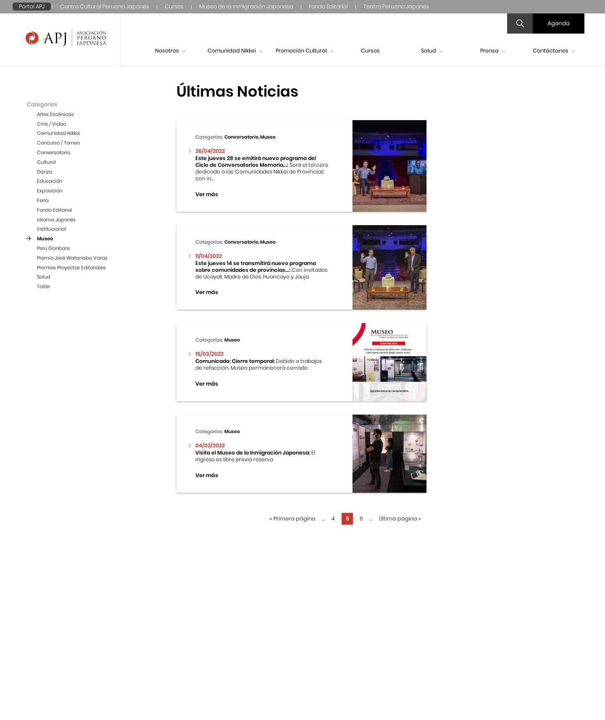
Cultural (46, 162)
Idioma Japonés (56, 219)
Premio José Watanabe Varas (72, 258)
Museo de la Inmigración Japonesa (246, 7)
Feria (43, 200)
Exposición (49, 190)
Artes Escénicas (55, 114)
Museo (45, 238)
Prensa (492, 50)
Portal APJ (32, 7)
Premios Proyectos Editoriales (71, 267)
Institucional (51, 229)
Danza (44, 171)
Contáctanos (554, 50)
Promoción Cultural (304, 50)
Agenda (558, 23)
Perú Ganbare (53, 248)
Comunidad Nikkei (235, 50)
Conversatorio (53, 152)
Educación (49, 181)
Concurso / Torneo (58, 142)
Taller (43, 286)
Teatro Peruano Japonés (396, 7)
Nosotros (170, 50)
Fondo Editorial (328, 7)
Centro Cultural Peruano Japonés (104, 7)
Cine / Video (51, 124)
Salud (431, 50)
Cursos (174, 7)
